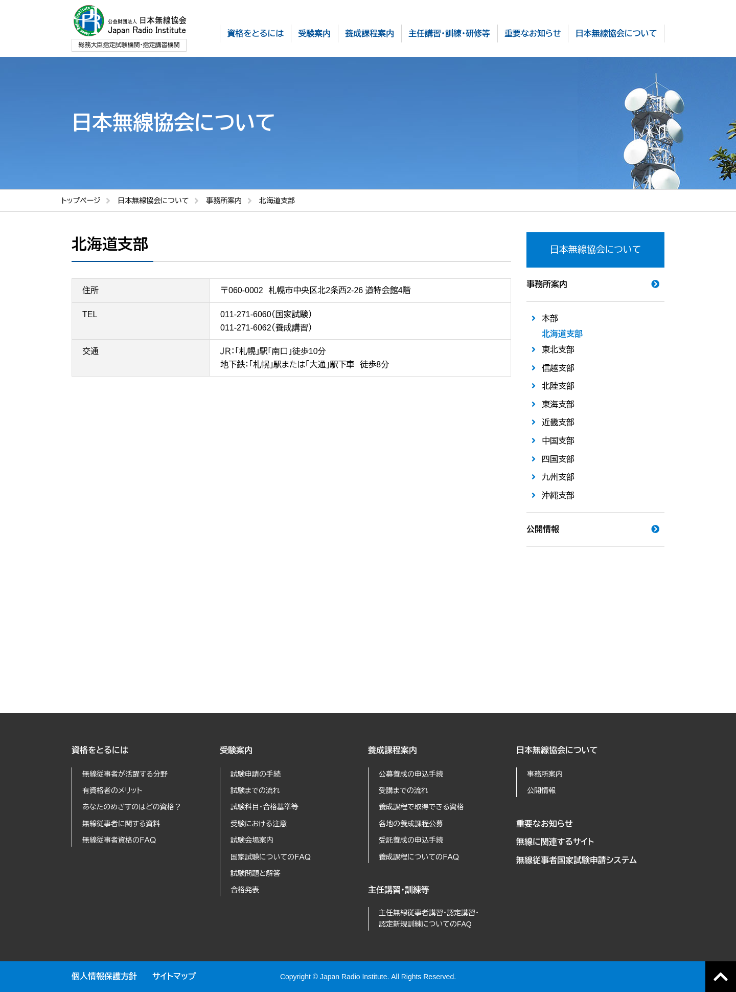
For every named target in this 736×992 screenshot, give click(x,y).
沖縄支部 (558, 495)
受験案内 (236, 750)
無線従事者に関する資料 (121, 824)
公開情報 (542, 529)
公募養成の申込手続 (411, 774)
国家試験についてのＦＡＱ (271, 857)
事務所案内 (224, 200)
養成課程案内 (392, 750)
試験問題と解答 (255, 873)
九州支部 (558, 477)
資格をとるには (100, 750)
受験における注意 (259, 824)
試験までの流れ (255, 790)
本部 (550, 318)
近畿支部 (558, 422)
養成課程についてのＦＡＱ (419, 857)
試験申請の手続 (256, 774)
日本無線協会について (153, 200)
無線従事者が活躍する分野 (125, 774)
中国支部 (558, 440)
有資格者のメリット (112, 790)
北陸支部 (558, 386)
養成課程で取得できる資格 (421, 807)
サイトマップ (174, 976)
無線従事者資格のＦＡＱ (119, 840)
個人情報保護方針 (104, 976)
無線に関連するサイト (555, 841)
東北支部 (558, 349)
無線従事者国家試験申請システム (576, 860)
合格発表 (245, 890)
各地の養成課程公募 (411, 824)
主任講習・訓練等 (398, 890)
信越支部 (558, 368)
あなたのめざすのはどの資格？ (131, 807)
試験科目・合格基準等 (264, 807)
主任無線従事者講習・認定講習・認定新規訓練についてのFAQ (429, 918)
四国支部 (558, 459)
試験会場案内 (252, 840)
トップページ (80, 200)
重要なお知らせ (544, 824)
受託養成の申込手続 (411, 840)
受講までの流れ (403, 790)
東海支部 (558, 404)
